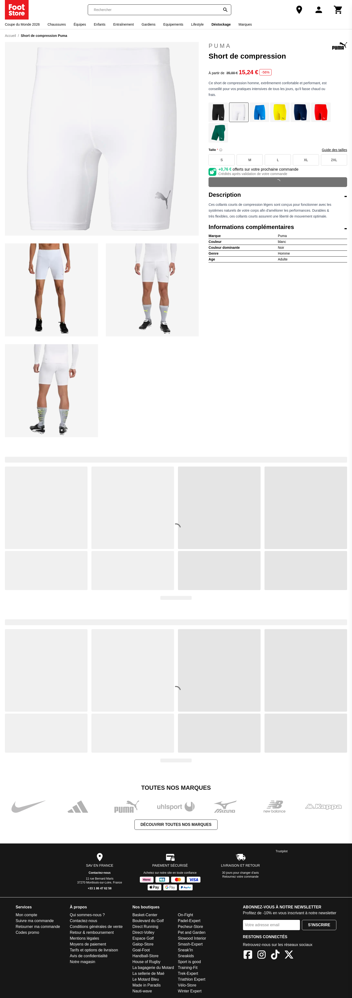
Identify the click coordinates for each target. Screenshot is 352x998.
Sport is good (189, 962)
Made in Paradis (146, 985)
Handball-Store (145, 956)
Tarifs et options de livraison (94, 950)
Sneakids (186, 956)
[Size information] (220, 150)
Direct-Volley (143, 932)
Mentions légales (84, 938)
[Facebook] (248, 955)
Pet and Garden (192, 932)
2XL (334, 160)
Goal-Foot (141, 950)
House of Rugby (146, 962)
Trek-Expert (188, 973)
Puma (278, 46)
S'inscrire (319, 925)
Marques (245, 24)
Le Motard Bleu (145, 979)
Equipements (173, 24)
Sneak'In (185, 950)
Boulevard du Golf (148, 921)
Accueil (10, 36)
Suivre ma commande (35, 921)
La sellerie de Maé (148, 973)
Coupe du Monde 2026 (22, 24)
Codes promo (27, 932)
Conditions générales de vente (96, 927)
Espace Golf (143, 938)
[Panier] (338, 10)
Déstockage (221, 24)
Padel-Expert (189, 921)
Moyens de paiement (88, 944)
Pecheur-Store (190, 927)
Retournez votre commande (240, 876)
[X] (289, 955)
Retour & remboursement (92, 932)
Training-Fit (188, 968)
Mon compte (26, 915)
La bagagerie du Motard (153, 968)
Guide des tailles (334, 150)
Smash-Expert (190, 944)
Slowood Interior (192, 938)
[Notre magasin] (299, 10)
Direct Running (145, 927)
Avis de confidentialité (88, 956)
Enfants (99, 24)
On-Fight (185, 915)
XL (306, 160)
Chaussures (56, 24)
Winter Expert (190, 991)
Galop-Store (143, 944)
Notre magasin (82, 962)
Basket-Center (144, 915)
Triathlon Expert (191, 979)
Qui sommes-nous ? (87, 915)
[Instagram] (261, 955)
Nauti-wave (142, 991)
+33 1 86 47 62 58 (99, 888)
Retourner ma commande (38, 927)
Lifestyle (197, 24)
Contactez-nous (100, 872)
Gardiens (148, 24)
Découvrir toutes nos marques (176, 824)
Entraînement (123, 24)
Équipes (80, 24)
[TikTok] (275, 955)
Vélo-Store (187, 985)
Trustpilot (282, 851)
